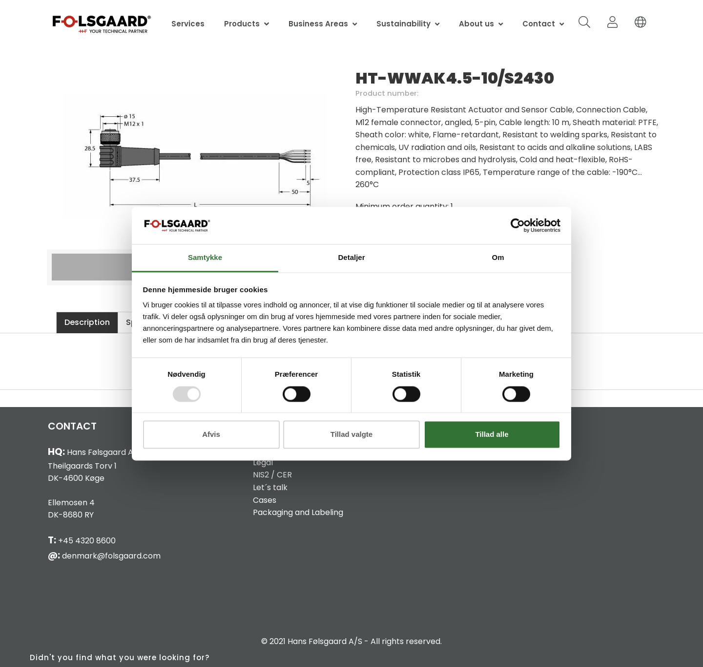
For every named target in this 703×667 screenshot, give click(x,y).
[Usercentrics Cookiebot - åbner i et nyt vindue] (517, 225)
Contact (538, 24)
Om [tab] (498, 258)
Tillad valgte (351, 434)
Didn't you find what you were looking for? (119, 657)
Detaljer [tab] (351, 258)
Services (188, 24)
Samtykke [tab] (205, 258)
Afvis (211, 434)
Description (87, 322)
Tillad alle (491, 434)
